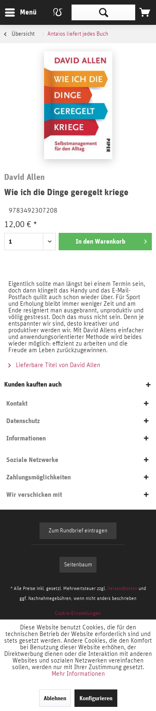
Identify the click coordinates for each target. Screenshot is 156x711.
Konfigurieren (95, 698)
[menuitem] (20, 12)
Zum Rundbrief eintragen (78, 531)
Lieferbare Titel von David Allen (54, 365)
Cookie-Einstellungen (78, 613)
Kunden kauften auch (33, 384)
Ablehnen (55, 698)
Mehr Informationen (78, 673)
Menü (14, 11)
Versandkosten (122, 588)
